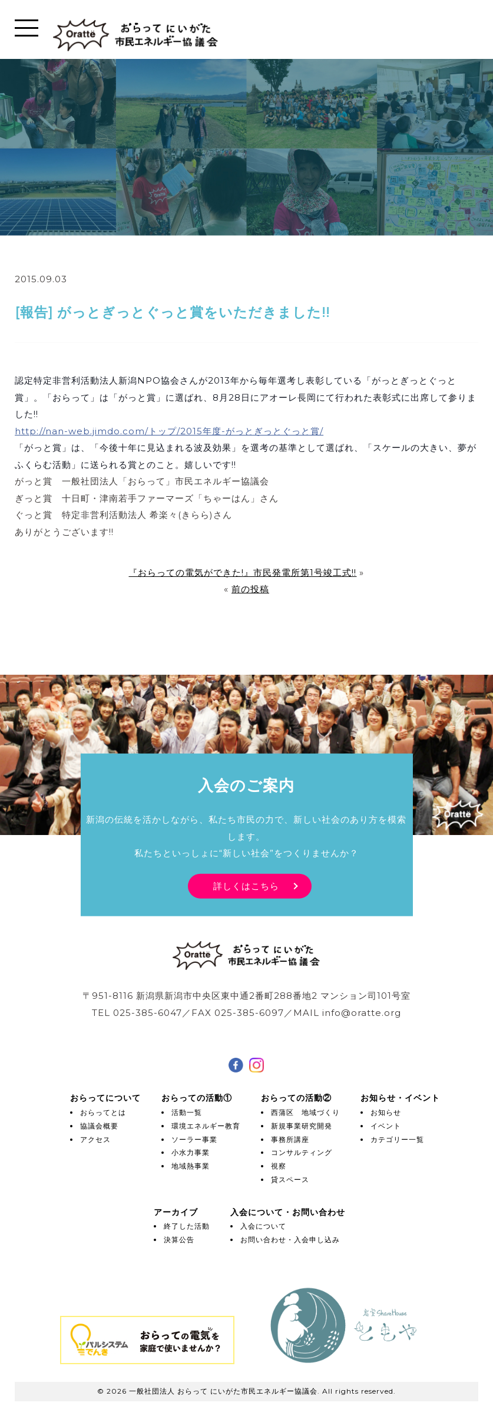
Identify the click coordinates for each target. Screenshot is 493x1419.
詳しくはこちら (246, 885)
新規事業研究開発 (301, 1125)
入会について (263, 1226)
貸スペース (290, 1179)
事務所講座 (290, 1139)
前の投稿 (250, 589)
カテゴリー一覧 (397, 1139)
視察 (278, 1165)
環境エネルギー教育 (205, 1125)
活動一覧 (186, 1112)
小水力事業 (190, 1152)
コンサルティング (301, 1152)
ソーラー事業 (194, 1139)
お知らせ (385, 1112)
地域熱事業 (190, 1165)
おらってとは (103, 1112)
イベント (385, 1125)
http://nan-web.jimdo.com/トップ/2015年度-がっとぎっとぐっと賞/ (169, 431)
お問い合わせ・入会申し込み (290, 1239)
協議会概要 (99, 1125)
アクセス (95, 1139)
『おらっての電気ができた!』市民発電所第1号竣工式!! (242, 572)
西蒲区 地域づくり (305, 1112)
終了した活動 (187, 1226)
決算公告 (179, 1239)
